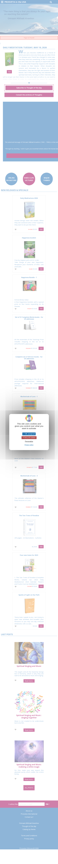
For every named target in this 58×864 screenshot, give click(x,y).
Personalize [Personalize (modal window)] (29, 441)
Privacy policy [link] (29, 445)
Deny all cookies (29, 437)
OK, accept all (29, 434)
